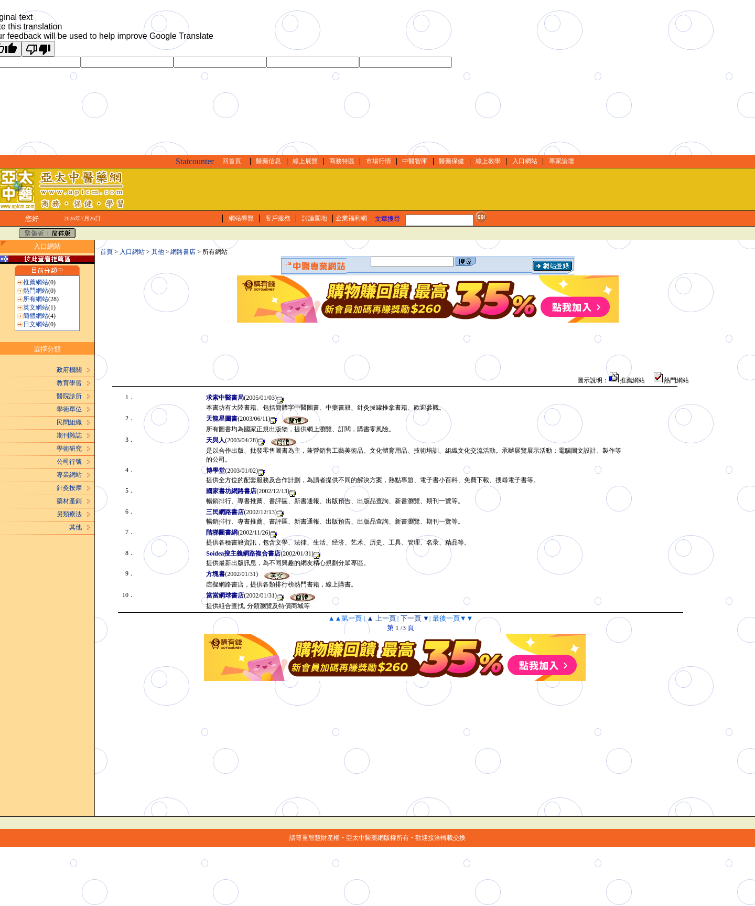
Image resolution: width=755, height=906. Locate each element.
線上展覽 (305, 161)
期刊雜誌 (69, 435)
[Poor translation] (38, 49)
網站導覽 (241, 218)
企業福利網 (351, 218)
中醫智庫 (414, 161)
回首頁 (231, 161)
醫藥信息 (268, 161)
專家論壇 (561, 161)
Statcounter (195, 161)
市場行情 (378, 161)
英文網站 (35, 307)
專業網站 (69, 474)
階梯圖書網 (222, 532)
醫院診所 (69, 396)
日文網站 (35, 324)
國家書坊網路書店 (231, 491)
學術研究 (69, 448)
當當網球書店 (225, 595)
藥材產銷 (69, 501)
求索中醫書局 (225, 397)
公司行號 (69, 461)
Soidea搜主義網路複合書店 (243, 553)
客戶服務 (277, 218)
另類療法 (69, 514)
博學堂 (215, 470)
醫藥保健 (451, 161)
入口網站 (524, 161)
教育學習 (69, 383)
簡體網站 (35, 315)
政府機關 (69, 370)
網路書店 (183, 251)
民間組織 (69, 422)
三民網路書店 (225, 512)
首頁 (106, 251)
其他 (75, 527)
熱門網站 (35, 290)
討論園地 (314, 218)
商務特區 (341, 161)
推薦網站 (35, 282)
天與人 (215, 440)
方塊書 (215, 574)
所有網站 (35, 299)
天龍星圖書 (222, 418)
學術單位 (69, 409)
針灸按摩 (69, 488)
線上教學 (488, 161)
